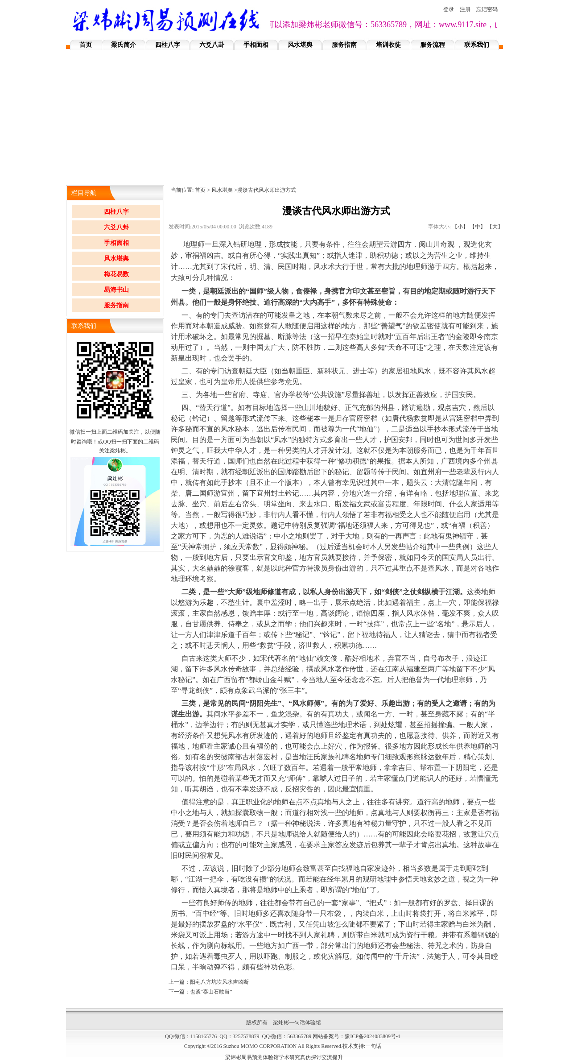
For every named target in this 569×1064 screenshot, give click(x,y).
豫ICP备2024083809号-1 (372, 1036)
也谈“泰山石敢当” (211, 992)
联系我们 (476, 44)
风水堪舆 (300, 44)
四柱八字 (167, 44)
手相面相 (255, 44)
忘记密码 (487, 9)
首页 (85, 44)
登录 (448, 9)
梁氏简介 (123, 44)
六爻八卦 (211, 44)
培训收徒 (388, 44)
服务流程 (432, 44)
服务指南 (344, 44)
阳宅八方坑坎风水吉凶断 (219, 982)
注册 (465, 9)
